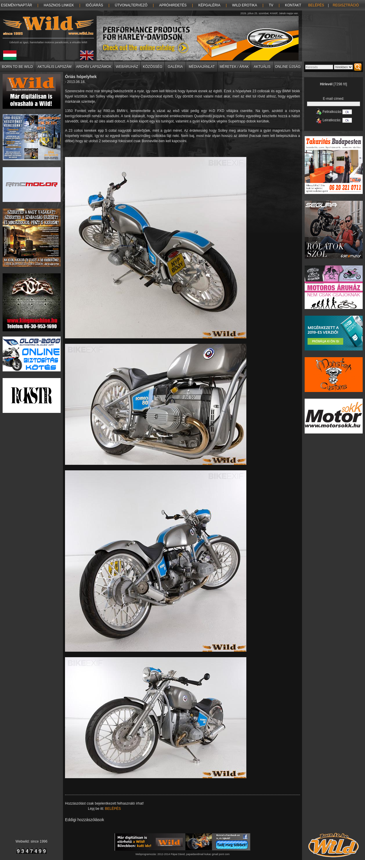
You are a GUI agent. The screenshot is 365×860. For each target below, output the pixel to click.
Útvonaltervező (131, 5)
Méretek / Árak (234, 67)
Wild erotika (244, 5)
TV (271, 5)
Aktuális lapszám (54, 67)
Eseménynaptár (16, 5)
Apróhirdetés (173, 5)
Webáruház (127, 67)
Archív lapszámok (93, 67)
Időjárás (94, 5)
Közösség (152, 67)
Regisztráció (346, 5)
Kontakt (293, 5)
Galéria (175, 67)
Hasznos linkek (59, 5)
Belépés (316, 5)
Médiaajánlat (202, 67)
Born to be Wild (17, 67)
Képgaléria (209, 5)
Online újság (288, 67)
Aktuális (262, 67)
